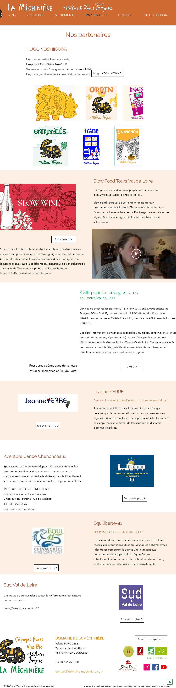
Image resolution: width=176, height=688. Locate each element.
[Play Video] (136, 254)
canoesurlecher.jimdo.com (20, 509)
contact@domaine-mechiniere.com (79, 671)
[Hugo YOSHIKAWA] (107, 73)
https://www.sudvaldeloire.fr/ (21, 608)
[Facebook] (155, 667)
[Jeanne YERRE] (48, 425)
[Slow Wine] (63, 239)
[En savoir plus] (134, 498)
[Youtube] (163, 667)
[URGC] (132, 366)
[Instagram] (147, 667)
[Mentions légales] (151, 639)
